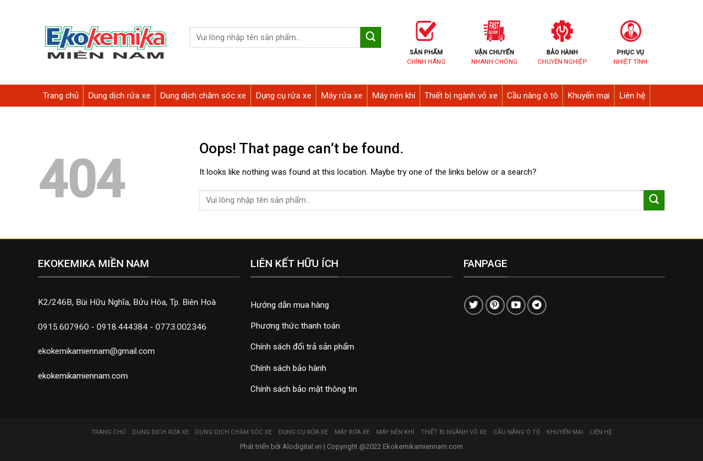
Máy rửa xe (341, 96)
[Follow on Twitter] (473, 305)
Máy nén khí (393, 96)
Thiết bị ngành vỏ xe (461, 96)
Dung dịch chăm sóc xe (203, 96)
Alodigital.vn (302, 446)
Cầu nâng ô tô (532, 96)
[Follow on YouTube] (516, 305)
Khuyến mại (588, 96)
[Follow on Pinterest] (495, 305)
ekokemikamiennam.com (83, 376)
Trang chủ (61, 96)
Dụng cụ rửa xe (283, 96)
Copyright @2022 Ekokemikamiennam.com (395, 446)
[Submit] (370, 37)
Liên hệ (632, 96)
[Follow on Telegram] (536, 305)
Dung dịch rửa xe (119, 96)
